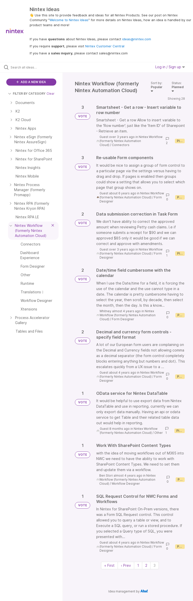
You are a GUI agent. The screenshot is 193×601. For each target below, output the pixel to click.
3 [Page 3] (155, 565)
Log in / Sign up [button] (170, 67)
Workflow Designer (126, 483)
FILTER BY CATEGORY (26, 93)
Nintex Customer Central (104, 46)
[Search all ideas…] (34, 67)
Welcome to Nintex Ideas (69, 20)
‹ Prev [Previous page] (126, 565)
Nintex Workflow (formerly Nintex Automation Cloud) (131, 141)
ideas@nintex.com (136, 39)
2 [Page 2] (146, 565)
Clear (50, 93)
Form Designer (123, 319)
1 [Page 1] (138, 565)
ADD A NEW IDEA (31, 82)
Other (158, 433)
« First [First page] (109, 565)
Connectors (120, 145)
